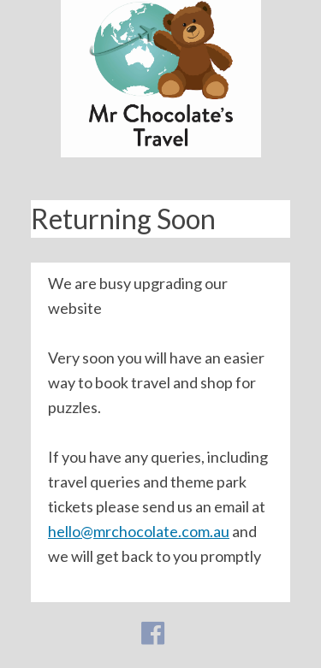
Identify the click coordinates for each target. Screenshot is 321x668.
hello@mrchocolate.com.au (138, 531)
